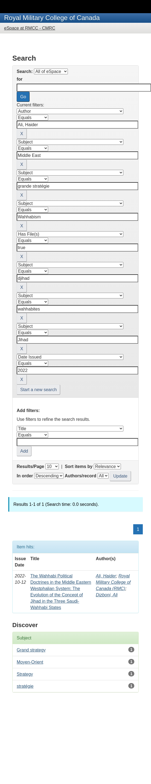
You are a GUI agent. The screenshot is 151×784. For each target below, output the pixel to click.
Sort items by (78, 466)
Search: (25, 71)
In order (25, 475)
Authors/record (80, 475)
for (19, 79)
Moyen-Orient (30, 662)
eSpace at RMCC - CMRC (29, 28)
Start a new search (38, 389)
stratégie (25, 686)
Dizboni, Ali (106, 595)
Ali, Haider (106, 576)
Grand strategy (31, 650)
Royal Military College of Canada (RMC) (113, 582)
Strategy (25, 674)
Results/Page (30, 466)
